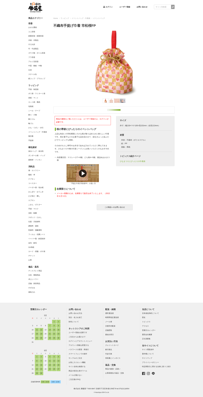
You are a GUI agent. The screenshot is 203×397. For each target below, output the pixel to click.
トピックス (146, 322)
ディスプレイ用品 (35, 271)
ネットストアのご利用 (79, 328)
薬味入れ (31, 292)
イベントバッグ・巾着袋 (37, 132)
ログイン (108, 7)
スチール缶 (32, 74)
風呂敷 (30, 136)
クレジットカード (112, 345)
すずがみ (31, 288)
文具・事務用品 (34, 275)
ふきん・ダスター (35, 205)
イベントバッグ (99, 18)
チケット (31, 256)
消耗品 (31, 166)
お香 (30, 260)
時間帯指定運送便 (112, 317)
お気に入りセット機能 (77, 362)
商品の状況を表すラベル (78, 371)
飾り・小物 (32, 115)
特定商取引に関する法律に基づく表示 (156, 367)
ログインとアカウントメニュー (80, 341)
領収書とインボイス (112, 358)
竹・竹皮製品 (33, 49)
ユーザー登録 (124, 7)
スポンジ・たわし (35, 217)
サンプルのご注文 (75, 358)
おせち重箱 (32, 27)
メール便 (108, 322)
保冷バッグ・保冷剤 (36, 151)
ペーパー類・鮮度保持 (36, 239)
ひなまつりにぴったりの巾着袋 (132, 161)
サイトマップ (147, 358)
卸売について (74, 322)
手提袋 (30, 140)
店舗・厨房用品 (34, 283)
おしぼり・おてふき (36, 192)
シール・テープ (34, 111)
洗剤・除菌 (32, 213)
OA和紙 (31, 247)
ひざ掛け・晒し (34, 196)
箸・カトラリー (34, 170)
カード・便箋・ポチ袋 (36, 251)
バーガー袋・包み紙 (36, 187)
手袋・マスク (33, 209)
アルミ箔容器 (33, 62)
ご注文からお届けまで (77, 337)
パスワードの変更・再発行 (79, 349)
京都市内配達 (110, 326)
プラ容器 (31, 57)
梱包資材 (32, 147)
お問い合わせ (142, 7)
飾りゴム (31, 119)
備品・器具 (33, 267)
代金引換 (108, 354)
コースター (32, 183)
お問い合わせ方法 (75, 313)
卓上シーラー (33, 279)
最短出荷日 (109, 335)
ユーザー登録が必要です (78, 332)
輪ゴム (30, 123)
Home (55, 18)
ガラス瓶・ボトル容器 (36, 53)
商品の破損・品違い (112, 369)
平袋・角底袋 (33, 89)
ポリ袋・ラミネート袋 (36, 93)
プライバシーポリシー (150, 362)
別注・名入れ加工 (75, 317)
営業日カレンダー (38, 309)
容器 (30, 23)
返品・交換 (110, 365)
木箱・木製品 (33, 40)
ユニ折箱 (31, 32)
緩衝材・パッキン (35, 160)
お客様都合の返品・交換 (114, 373)
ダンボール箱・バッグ (36, 155)
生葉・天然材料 (34, 222)
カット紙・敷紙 (34, 102)
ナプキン (31, 179)
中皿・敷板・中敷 (35, 66)
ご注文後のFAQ (74, 379)
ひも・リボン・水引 (36, 128)
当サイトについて (150, 345)
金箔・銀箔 (32, 243)
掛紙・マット (33, 98)
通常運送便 (109, 313)
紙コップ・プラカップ (36, 79)
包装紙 (30, 106)
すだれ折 (31, 44)
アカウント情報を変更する (79, 345)
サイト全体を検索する (77, 367)
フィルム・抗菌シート (36, 234)
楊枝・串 (31, 175)
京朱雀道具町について (150, 313)
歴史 (143, 317)
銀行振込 (108, 349)
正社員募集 (146, 339)
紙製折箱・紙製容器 (36, 36)
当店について (148, 309)
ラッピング (33, 85)
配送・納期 (110, 309)
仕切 (30, 70)
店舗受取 (108, 330)
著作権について (148, 354)
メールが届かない (75, 375)
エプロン (31, 200)
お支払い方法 (111, 341)
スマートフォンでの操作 (78, 354)
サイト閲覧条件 (148, 349)
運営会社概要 (147, 335)
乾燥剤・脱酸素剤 (35, 230)
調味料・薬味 (33, 226)
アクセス (145, 326)
